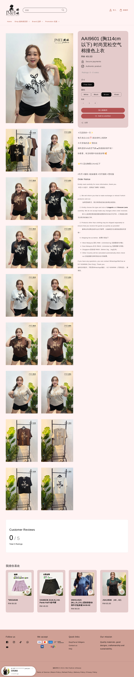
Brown (106, 94)
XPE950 (14, 671)
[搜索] (63, 10)
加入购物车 (103, 110)
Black (96, 94)
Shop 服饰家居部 (21, 21)
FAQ (70, 649)
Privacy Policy (91, 672)
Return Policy (56, 672)
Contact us (73, 645)
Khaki (116, 94)
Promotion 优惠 (51, 21)
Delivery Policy (79, 672)
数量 (82, 99)
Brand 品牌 (36, 21)
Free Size (88, 84)
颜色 (83, 90)
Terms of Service (43, 672)
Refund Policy (67, 672)
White (86, 94)
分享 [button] (84, 123)
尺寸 (83, 80)
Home (9, 21)
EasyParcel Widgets (77, 642)
